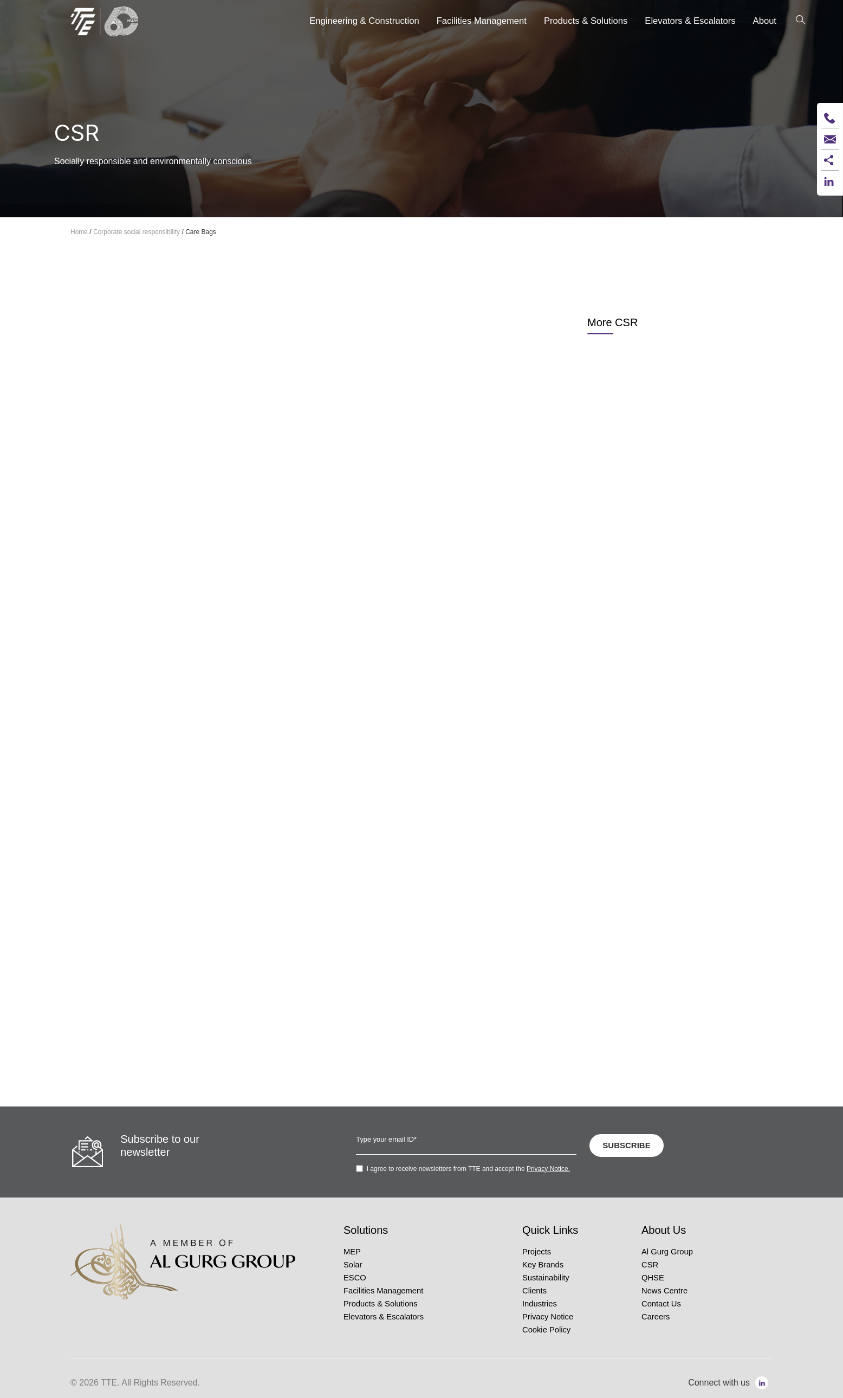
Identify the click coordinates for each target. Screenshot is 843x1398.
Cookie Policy (546, 1329)
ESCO (354, 1277)
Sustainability (545, 1277)
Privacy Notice (547, 1316)
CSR (649, 1264)
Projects (536, 1251)
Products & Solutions (380, 1303)
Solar (352, 1264)
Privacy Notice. (548, 1169)
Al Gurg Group (667, 1251)
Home (79, 232)
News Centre (664, 1290)
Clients (534, 1290)
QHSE (652, 1277)
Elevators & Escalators (383, 1316)
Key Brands (542, 1264)
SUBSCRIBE (626, 1145)
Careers (655, 1316)
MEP (352, 1251)
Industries (539, 1303)
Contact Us (661, 1303)
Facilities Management (383, 1290)
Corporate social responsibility (136, 232)
